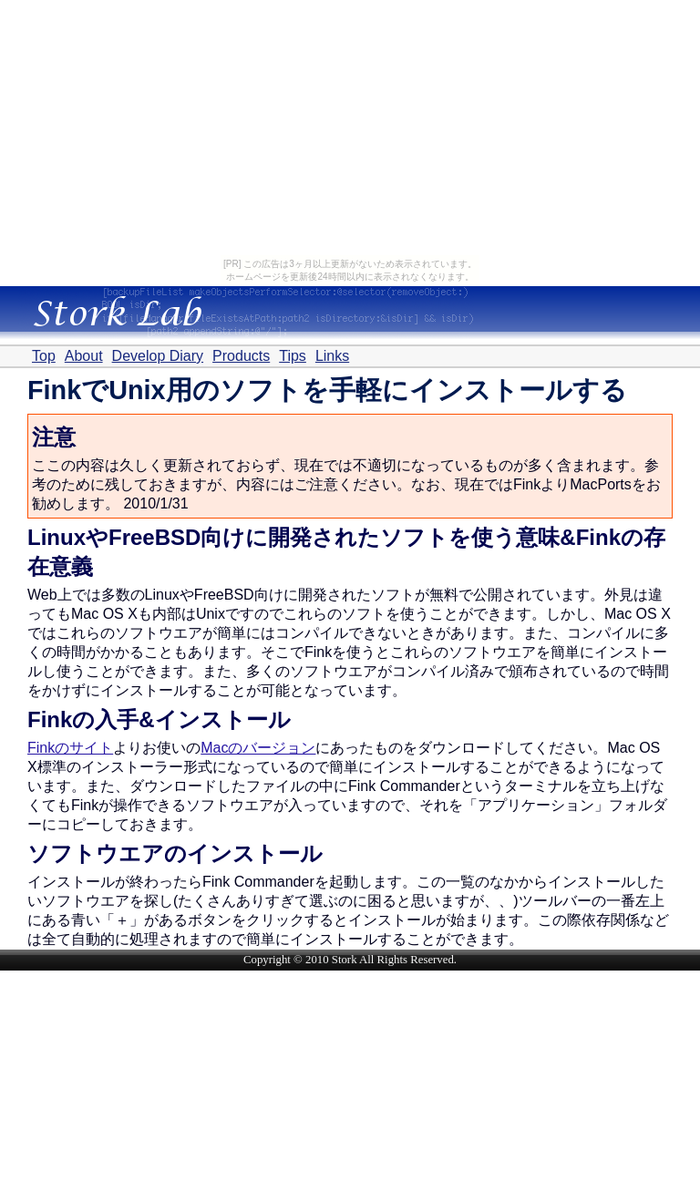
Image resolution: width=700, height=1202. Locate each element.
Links (332, 356)
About (84, 356)
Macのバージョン (258, 747)
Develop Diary (157, 356)
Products (241, 356)
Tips (292, 356)
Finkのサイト (70, 747)
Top (44, 356)
